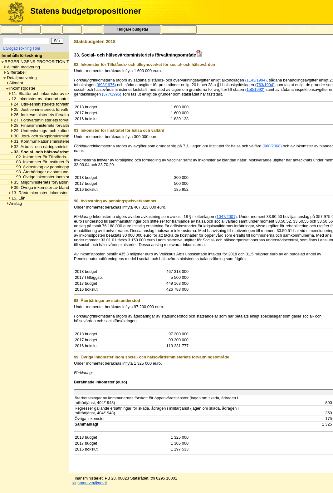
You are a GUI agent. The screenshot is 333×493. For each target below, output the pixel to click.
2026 (31, 29)
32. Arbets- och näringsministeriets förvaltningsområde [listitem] (62, 146)
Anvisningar (179, 29)
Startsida (10, 29)
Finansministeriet (296, 28)
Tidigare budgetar (132, 29)
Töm (36, 48)
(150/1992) (254, 89)
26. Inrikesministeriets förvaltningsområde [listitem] (50, 114)
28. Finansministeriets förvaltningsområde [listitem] (50, 125)
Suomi (322, 28)
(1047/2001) (226, 216)
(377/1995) (111, 94)
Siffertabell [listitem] (15, 72)
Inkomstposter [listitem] (21, 88)
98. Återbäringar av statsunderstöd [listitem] (46, 172)
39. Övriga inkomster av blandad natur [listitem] (47, 187)
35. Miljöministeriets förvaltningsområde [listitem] (48, 182)
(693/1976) (106, 84)
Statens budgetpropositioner (85, 11)
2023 (92, 29)
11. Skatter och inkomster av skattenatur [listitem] (47, 93)
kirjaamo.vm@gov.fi (89, 483)
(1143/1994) (256, 80)
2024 (72, 29)
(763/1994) (265, 84)
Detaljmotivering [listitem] (20, 77)
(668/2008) (272, 146)
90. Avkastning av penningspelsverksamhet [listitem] (54, 167)
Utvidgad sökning (17, 48)
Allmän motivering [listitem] (21, 67)
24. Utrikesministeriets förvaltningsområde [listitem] (50, 104)
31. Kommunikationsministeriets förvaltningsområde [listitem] (59, 141)
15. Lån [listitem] (16, 198)
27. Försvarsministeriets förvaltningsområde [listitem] (52, 120)
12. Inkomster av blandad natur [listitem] (38, 98)
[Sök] (26, 41)
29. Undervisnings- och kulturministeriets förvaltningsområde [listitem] (67, 130)
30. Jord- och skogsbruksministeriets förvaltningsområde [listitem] (64, 136)
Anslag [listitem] (14, 203)
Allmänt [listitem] (14, 83)
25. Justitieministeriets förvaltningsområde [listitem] (50, 109)
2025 (51, 29)
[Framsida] (13, 12)
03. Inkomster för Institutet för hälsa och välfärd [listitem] (58, 162)
